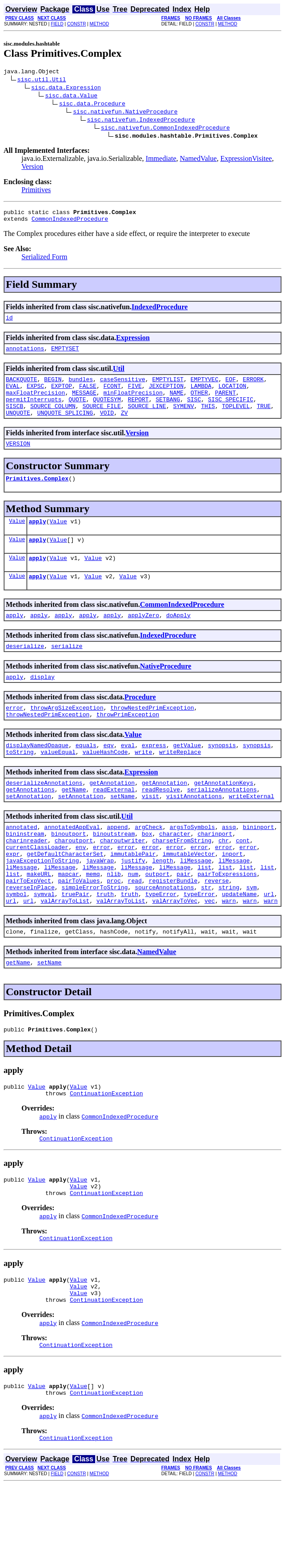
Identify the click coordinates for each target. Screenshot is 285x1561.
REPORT (138, 411)
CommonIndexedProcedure (69, 223)
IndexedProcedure (159, 311)
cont (243, 880)
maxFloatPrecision (35, 403)
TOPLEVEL (236, 419)
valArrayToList (65, 953)
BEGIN (53, 387)
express (154, 776)
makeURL (39, 921)
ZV (124, 427)
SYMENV (183, 419)
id (9, 323)
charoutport (73, 880)
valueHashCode (105, 784)
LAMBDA (201, 395)
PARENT (225, 403)
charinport (214, 872)
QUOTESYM (107, 411)
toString (20, 784)
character (174, 872)
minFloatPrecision (133, 403)
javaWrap (99, 904)
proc (114, 929)
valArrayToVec (174, 953)
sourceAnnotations (164, 937)
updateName (239, 945)
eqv (108, 776)
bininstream (25, 872)
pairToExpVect (28, 929)
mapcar (68, 921)
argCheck (149, 864)
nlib (114, 921)
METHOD (99, 23)
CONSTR (76, 23)
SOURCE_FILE (102, 419)
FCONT (112, 395)
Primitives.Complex (37, 496)
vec (210, 953)
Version (32, 168)
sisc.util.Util (41, 80)
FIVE (135, 395)
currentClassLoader (37, 888)
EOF (231, 387)
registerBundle (173, 929)
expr (13, 896)
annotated (21, 864)
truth (105, 945)
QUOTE (77, 411)
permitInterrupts (34, 411)
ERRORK (253, 387)
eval (127, 776)
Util (119, 375)
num (133, 921)
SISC (194, 411)
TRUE (264, 419)
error (14, 736)
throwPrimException (127, 744)
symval (44, 945)
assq (229, 864)
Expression (133, 343)
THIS (208, 419)
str (206, 937)
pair (183, 921)
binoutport (68, 872)
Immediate (161, 160)
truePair (75, 945)
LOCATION (232, 395)
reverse (217, 929)
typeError (160, 945)
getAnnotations (30, 824)
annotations (25, 355)
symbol (16, 945)
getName (74, 824)
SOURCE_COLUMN (52, 419)
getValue (187, 776)
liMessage (195, 904)
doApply (178, 639)
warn (229, 953)
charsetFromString (182, 880)
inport (232, 896)
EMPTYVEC (204, 387)
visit (150, 832)
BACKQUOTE (21, 387)
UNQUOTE (18, 427)
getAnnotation (111, 816)
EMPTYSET (65, 355)
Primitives (36, 191)
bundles (80, 387)
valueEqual (58, 784)
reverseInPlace (30, 937)
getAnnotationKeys (223, 816)
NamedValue (198, 160)
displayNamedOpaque (37, 776)
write (143, 784)
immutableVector (189, 896)
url (269, 945)
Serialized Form (44, 261)
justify (133, 904)
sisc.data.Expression (66, 88)
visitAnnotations (194, 832)
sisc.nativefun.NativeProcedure (125, 113)
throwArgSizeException (67, 736)
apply (37, 540)
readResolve (161, 824)
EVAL (13, 395)
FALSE (87, 395)
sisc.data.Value (71, 97)
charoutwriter (122, 880)
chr (223, 880)
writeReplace (180, 784)
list (204, 913)
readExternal (114, 824)
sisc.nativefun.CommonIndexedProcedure (165, 129)
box (147, 872)
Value (17, 539)
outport (157, 921)
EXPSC (35, 395)
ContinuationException (106, 1152)
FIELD (57, 23)
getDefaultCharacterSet (65, 896)
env (80, 888)
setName (122, 832)
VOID (107, 427)
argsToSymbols (192, 864)
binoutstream (114, 872)
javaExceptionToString (42, 904)
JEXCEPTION (166, 395)
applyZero (143, 639)
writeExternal (251, 832)
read (135, 929)
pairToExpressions (227, 921)
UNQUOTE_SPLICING (65, 427)
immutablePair (132, 896)
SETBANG (167, 411)
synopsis (222, 776)
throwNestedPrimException (152, 736)
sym (251, 937)
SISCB (14, 419)
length (162, 904)
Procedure (140, 724)
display (42, 703)
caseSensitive (122, 387)
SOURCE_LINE (147, 419)
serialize (66, 671)
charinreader (27, 880)
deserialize (25, 671)
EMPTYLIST (168, 387)
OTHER (199, 403)
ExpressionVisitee (246, 160)
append (117, 864)
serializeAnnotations (222, 824)
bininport (258, 864)
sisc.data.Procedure (92, 105)
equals (85, 776)
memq (93, 921)
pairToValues (79, 929)
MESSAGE (84, 403)
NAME (177, 403)
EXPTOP (61, 395)
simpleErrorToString (95, 937)
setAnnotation (28, 832)
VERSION (18, 459)
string (228, 937)
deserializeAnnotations (44, 816)
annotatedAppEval (72, 864)
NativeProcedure (165, 691)
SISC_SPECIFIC (230, 411)
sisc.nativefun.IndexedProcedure (141, 121)
